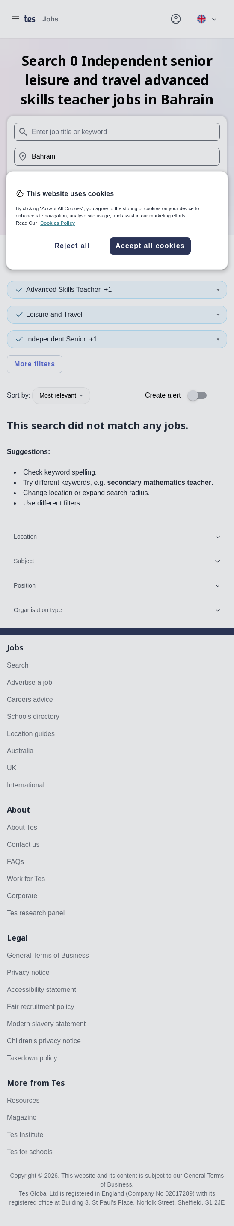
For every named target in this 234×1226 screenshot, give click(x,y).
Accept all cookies (150, 245)
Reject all (72, 245)
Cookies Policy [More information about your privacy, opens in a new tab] (57, 223)
